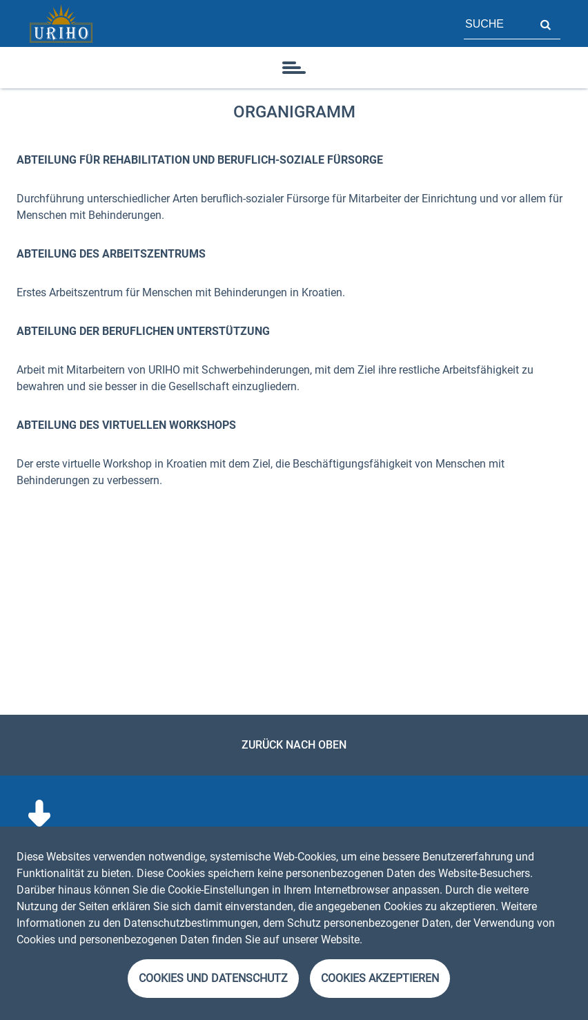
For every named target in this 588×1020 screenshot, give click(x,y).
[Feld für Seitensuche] (497, 23)
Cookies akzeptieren (380, 978)
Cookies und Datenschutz (213, 978)
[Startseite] (61, 23)
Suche (545, 23)
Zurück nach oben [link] (294, 744)
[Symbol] (294, 67)
